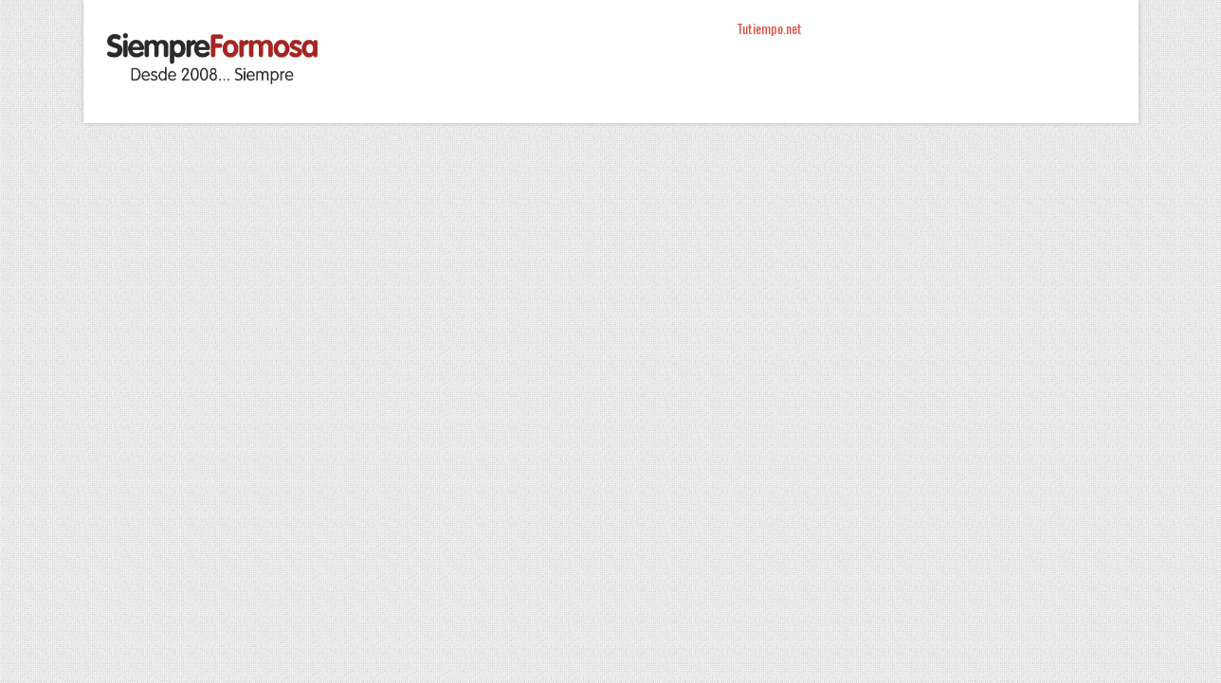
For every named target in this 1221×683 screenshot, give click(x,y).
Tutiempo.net (769, 28)
